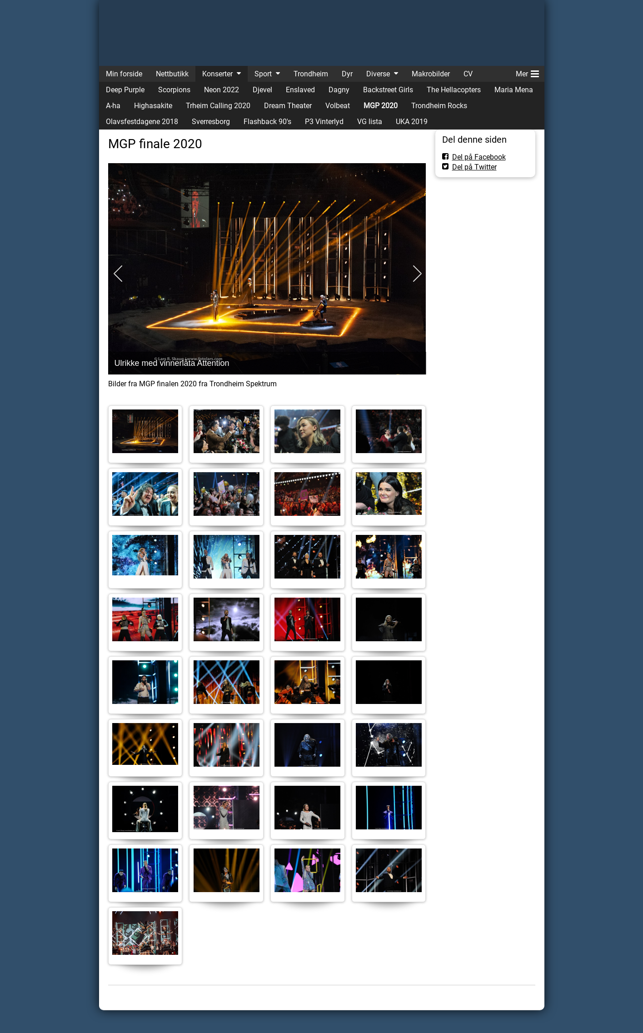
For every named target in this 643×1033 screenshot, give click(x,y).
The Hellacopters (454, 89)
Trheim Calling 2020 (218, 105)
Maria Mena (513, 89)
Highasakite (153, 105)
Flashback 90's (267, 121)
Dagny (339, 89)
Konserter (217, 74)
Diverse (378, 74)
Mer (527, 72)
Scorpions (174, 89)
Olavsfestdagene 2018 (142, 121)
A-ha (113, 105)
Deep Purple (125, 89)
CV (468, 74)
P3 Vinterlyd (324, 121)
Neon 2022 (221, 89)
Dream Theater (288, 105)
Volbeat (337, 105)
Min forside (124, 74)
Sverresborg (211, 121)
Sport (263, 74)
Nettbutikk (172, 74)
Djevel (262, 89)
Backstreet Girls (388, 89)
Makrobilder (431, 74)
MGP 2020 (381, 105)
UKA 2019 (412, 121)
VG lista (369, 121)
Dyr (347, 74)
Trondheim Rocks (439, 105)
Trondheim (311, 74)
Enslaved (300, 89)
